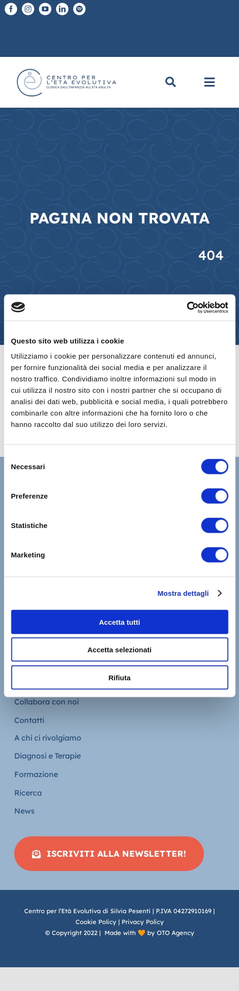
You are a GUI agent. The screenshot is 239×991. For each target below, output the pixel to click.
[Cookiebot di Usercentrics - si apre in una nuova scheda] (186, 307)
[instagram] (28, 9)
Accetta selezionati (119, 650)
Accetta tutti (119, 622)
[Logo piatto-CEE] (66, 67)
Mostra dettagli (183, 593)
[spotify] (79, 9)
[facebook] (11, 9)
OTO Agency (175, 932)
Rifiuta (119, 677)
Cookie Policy (96, 922)
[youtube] (45, 9)
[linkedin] (62, 9)
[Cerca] (170, 82)
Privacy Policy (143, 922)
